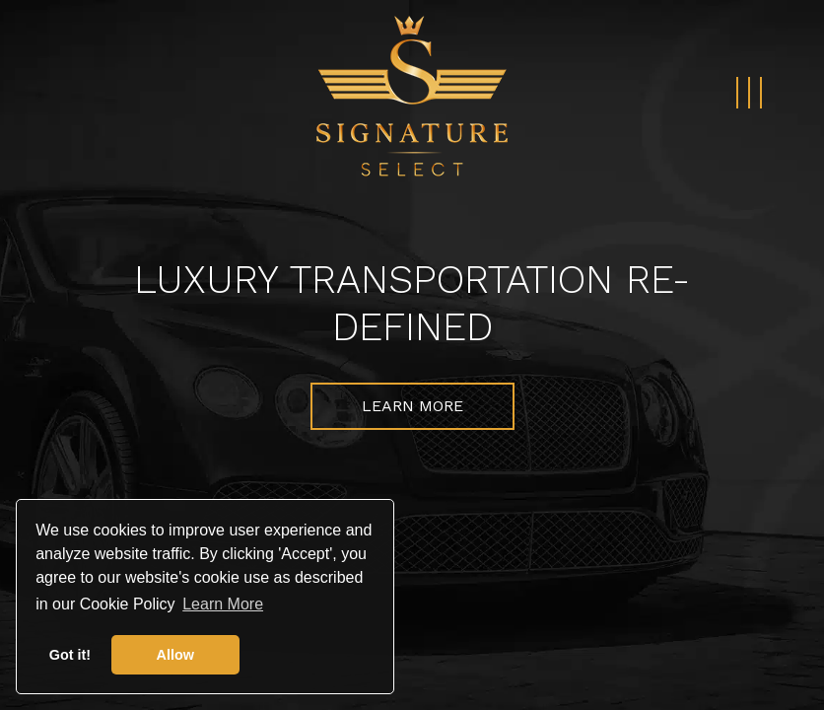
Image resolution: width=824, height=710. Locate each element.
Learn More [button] (222, 604)
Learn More (412, 405)
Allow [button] (175, 655)
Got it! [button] (70, 655)
